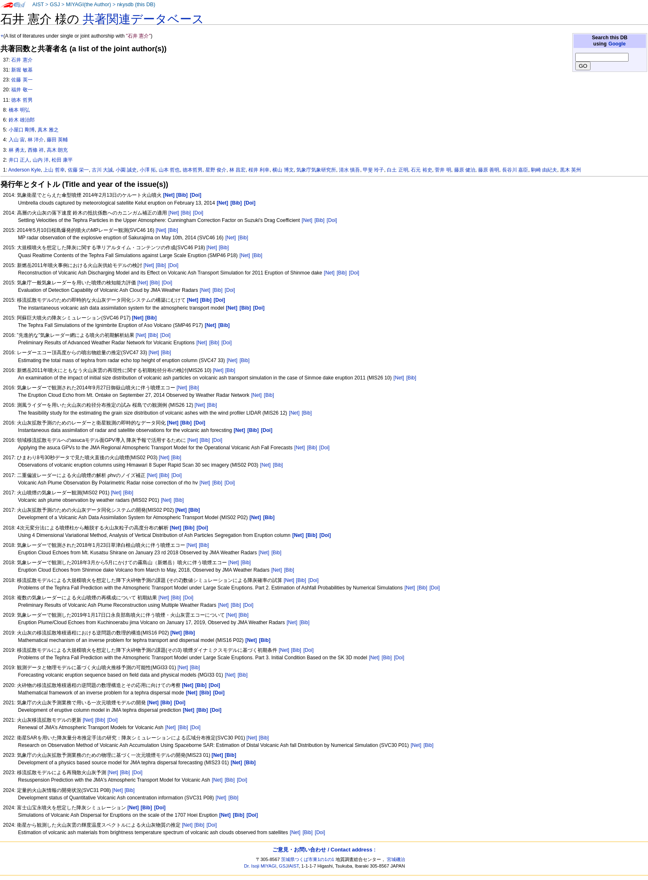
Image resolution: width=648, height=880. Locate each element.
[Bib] (186, 213)
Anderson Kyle (24, 170)
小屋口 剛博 (22, 130)
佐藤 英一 (21, 80)
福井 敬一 (21, 90)
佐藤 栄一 (78, 170)
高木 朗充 (57, 150)
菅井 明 (443, 170)
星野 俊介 (215, 170)
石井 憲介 (21, 60)
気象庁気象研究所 (316, 170)
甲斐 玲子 (373, 170)
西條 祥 (36, 150)
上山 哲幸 (53, 170)
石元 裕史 (421, 170)
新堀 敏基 (21, 70)
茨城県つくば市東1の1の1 (307, 859)
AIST (38, 4)
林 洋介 (36, 140)
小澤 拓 (148, 170)
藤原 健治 (464, 170)
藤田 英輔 (57, 140)
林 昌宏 (237, 170)
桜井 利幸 (258, 170)
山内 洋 (41, 160)
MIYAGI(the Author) (88, 4)
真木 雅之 (48, 130)
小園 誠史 (126, 170)
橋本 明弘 (19, 110)
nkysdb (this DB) (136, 4)
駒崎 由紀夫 (544, 170)
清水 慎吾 (349, 170)
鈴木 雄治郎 (22, 120)
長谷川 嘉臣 (515, 170)
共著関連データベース (143, 19)
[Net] (174, 213)
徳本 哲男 (21, 100)
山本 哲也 (169, 170)
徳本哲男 (192, 170)
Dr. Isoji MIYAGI (260, 865)
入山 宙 (17, 140)
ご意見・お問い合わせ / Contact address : (323, 850)
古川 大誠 (102, 170)
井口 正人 (19, 160)
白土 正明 (397, 170)
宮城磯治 (396, 859)
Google (617, 44)
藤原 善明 (488, 170)
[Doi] (198, 213)
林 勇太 (17, 150)
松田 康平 (62, 160)
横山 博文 (282, 170)
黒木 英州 (570, 170)
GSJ (55, 4)
